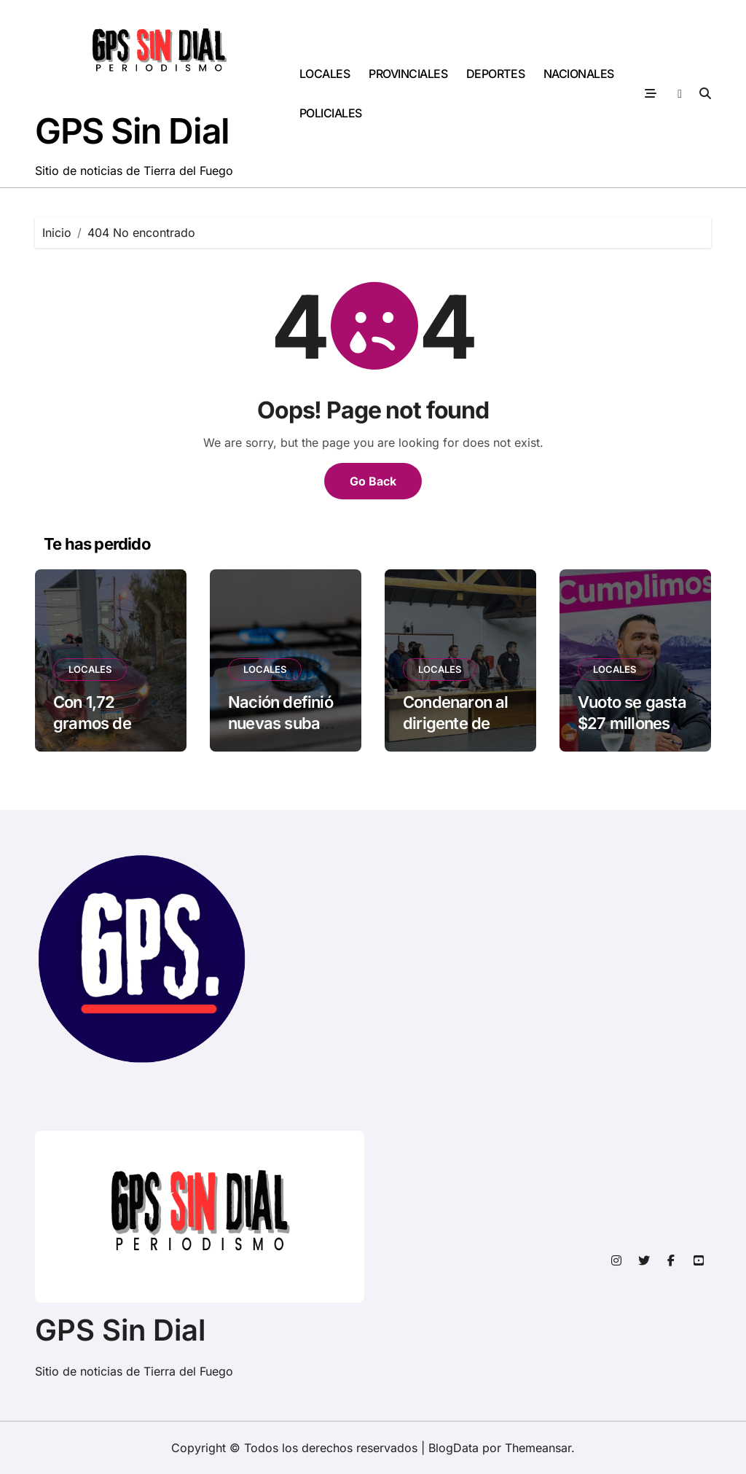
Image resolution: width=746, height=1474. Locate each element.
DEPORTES (495, 73)
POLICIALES (330, 113)
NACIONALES (578, 73)
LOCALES (324, 73)
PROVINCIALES (408, 73)
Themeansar (538, 1447)
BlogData (453, 1447)
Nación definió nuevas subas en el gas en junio (280, 733)
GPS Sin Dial (132, 130)
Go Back (373, 481)
